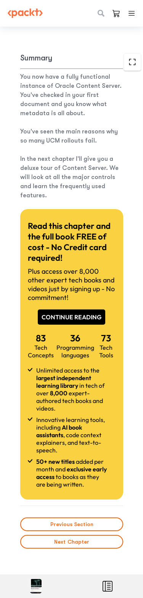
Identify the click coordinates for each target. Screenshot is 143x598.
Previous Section (71, 524)
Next (71, 542)
